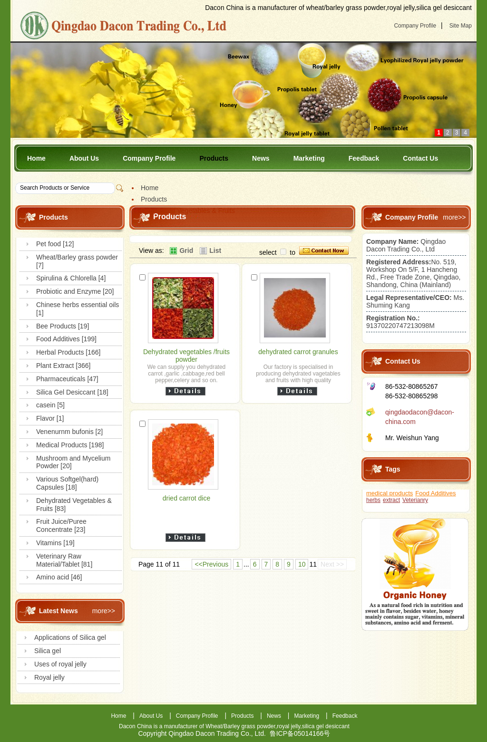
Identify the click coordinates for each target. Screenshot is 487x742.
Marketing (309, 158)
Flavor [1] (50, 418)
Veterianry (415, 500)
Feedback (364, 158)
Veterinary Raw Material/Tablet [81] (64, 560)
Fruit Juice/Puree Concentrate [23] (61, 525)
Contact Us (420, 158)
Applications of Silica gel (70, 637)
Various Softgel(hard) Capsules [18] (67, 483)
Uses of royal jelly (60, 664)
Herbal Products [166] (68, 352)
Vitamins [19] (55, 543)
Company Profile (415, 25)
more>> (103, 611)
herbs (373, 500)
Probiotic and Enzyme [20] (75, 291)
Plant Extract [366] (63, 365)
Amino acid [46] (59, 577)
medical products (389, 493)
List (215, 250)
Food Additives (435, 493)
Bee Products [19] (62, 326)
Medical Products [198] (70, 445)
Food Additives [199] (66, 339)
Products (213, 158)
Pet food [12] (55, 244)
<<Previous (211, 564)
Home (36, 158)
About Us (84, 158)
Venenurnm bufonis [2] (69, 431)
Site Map (460, 25)
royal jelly (288, 726)
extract (391, 500)
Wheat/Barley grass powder (240, 726)
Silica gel (47, 651)
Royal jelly (49, 677)
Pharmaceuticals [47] (67, 379)
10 (302, 564)
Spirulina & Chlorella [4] (71, 278)
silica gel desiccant (326, 726)
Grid (186, 250)
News (261, 158)
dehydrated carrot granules (298, 352)
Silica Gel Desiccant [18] (72, 392)
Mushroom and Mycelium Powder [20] (73, 462)
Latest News (58, 611)
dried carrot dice (186, 498)
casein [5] (50, 405)
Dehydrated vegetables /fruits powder (186, 355)
